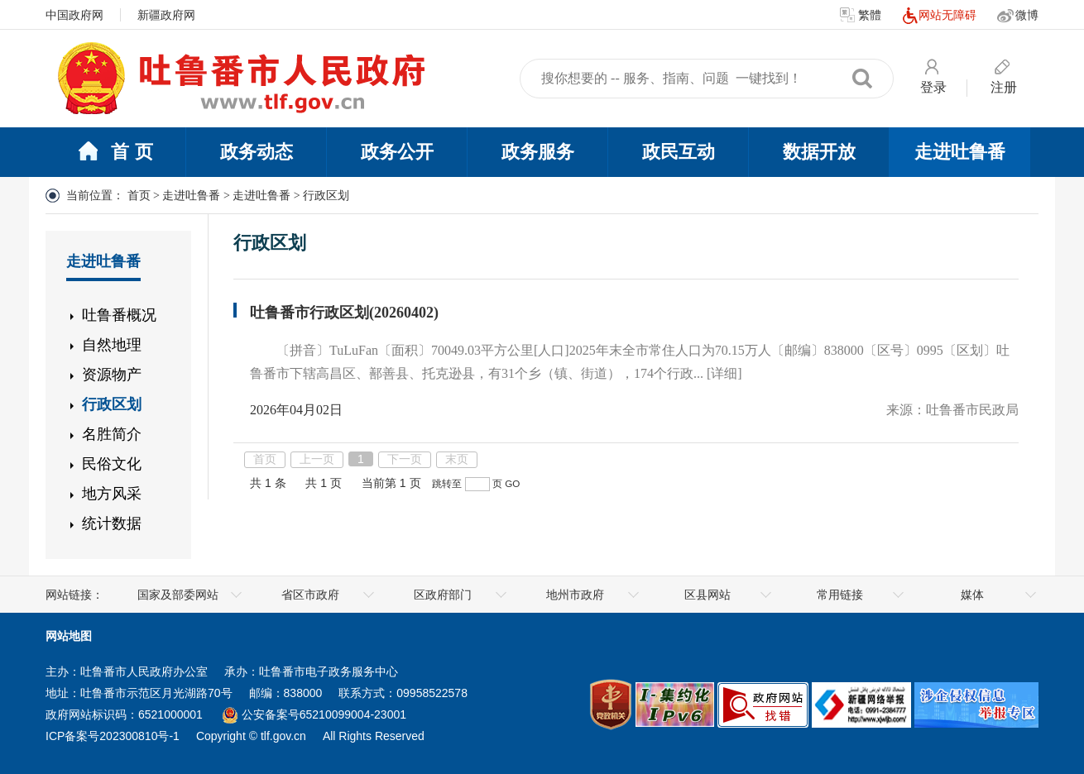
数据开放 (819, 151)
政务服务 (537, 151)
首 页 (115, 153)
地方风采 (111, 493)
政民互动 (678, 151)
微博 (1017, 15)
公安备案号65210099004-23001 (314, 714)
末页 (456, 459)
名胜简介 (111, 434)
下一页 (404, 459)
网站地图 (69, 636)
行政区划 (111, 404)
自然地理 (111, 345)
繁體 (860, 15)
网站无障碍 (939, 15)
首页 (139, 195)
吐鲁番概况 (119, 315)
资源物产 (111, 374)
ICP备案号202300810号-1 (113, 736)
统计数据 (111, 523)
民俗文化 (111, 464)
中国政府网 (74, 15)
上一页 (317, 459)
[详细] (724, 373)
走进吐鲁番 (959, 151)
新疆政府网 (166, 15)
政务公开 (397, 151)
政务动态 (256, 151)
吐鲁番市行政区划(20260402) (344, 312)
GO (512, 483)
